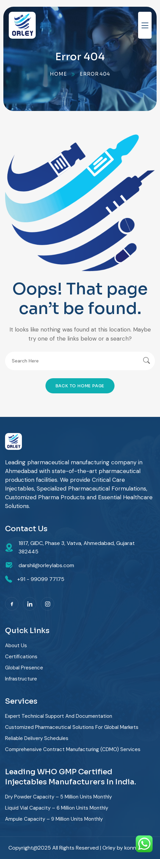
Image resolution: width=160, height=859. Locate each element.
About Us (16, 645)
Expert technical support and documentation (58, 716)
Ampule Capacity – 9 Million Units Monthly (54, 819)
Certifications (21, 656)
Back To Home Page (80, 385)
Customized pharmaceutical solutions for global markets (71, 727)
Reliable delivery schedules (36, 738)
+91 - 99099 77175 (40, 579)
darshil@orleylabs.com (46, 565)
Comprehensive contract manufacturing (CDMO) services (72, 749)
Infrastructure (21, 678)
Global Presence (24, 667)
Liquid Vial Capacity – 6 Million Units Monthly (56, 808)
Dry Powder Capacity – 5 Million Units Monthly (58, 796)
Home (58, 74)
